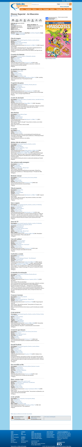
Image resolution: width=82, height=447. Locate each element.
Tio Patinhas (26, 84)
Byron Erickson (18, 347)
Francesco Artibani (19, 316)
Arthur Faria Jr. (18, 332)
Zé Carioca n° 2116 (28, 182)
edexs (54, 58)
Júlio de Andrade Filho (20, 242)
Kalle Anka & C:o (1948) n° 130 (30, 195)
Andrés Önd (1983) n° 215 (29, 262)
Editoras (35, 9)
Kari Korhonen (18, 41)
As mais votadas (50, 433)
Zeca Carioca (31, 177)
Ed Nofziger (17, 165)
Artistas (40, 9)
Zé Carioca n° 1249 (28, 62)
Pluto (22, 71)
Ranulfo (25, 296)
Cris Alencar (13, 34)
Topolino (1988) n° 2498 (29, 323)
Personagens (46, 9)
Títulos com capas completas (36, 438)
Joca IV (25, 381)
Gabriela (33, 56)
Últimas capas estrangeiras (36, 435)
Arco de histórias (14, 442)
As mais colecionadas (51, 434)
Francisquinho (25, 224)
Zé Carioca (19, 56)
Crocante (37, 366)
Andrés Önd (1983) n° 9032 (26, 151)
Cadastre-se (68, 1)
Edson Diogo (68, 446)
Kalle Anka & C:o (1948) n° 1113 (31, 119)
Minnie (25, 99)
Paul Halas (17, 257)
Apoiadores (23, 438)
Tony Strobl (17, 275)
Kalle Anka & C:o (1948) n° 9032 (23, 153)
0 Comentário (15, 16)
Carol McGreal (32, 382)
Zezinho (30, 40)
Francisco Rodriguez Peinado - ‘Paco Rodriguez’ (25, 258)
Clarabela (29, 99)
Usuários (52, 9)
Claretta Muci (21, 321)
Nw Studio (17, 193)
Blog (64, 9)
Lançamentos (28, 9)
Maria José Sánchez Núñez (21, 42)
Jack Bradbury (16, 399)
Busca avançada (34, 442)
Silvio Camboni (16, 318)
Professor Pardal (39, 314)
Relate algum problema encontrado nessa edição (21, 414)
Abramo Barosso (20, 226)
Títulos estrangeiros (14, 434)
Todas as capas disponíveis (36, 437)
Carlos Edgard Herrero (20, 87)
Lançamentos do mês (35, 440)
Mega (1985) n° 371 (28, 103)
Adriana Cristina (24, 228)
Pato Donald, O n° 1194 (29, 212)
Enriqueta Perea (19, 259)
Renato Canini (16, 58)
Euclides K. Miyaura (19, 208)
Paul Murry (15, 72)
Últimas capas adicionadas (36, 433)
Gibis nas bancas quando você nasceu (38, 443)
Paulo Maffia (22, 34)
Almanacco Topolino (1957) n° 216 (31, 279)
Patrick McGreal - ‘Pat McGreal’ (21, 382)
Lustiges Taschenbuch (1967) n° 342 (32, 388)
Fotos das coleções (24, 441)
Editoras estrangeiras (15, 437)
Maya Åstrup (17, 115)
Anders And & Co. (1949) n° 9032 (31, 150)
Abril (16, 24)
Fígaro (25, 114)
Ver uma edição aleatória (36, 444)
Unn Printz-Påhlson (19, 146)
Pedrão (35, 177)
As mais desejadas (50, 435)
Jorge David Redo (19, 192)
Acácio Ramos (19, 335)
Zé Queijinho (28, 56)
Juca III (28, 381)
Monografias (59, 9)
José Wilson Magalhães (35, 33)
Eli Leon (17, 178)
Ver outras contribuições (50, 416)
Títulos (22, 9)
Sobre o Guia (23, 434)
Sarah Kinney (17, 191)
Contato (68, 9)
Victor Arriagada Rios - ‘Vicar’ (21, 148)
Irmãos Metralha (14, 315)
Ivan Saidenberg (18, 57)
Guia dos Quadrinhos (63, 432)
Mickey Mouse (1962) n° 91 (30, 77)
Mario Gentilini (21, 232)
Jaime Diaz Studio (17, 166)
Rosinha (33, 366)
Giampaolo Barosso (19, 227)
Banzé (18, 130)
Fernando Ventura (18, 229)
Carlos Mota (16, 349)
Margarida (13, 206)
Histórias (12, 440)
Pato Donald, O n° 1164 (29, 91)
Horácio (33, 99)
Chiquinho (19, 224)
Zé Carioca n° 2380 (28, 374)
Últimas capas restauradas (36, 434)
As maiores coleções (50, 437)
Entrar (63, 1)
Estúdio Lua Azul (18, 44)
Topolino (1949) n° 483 (29, 233)
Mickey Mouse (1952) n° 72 (30, 405)
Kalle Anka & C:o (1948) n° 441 (30, 45)
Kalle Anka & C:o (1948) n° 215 (22, 264)
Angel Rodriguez (19, 117)
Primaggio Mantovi (19, 320)
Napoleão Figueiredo (20, 33)
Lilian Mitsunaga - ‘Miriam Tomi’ (22, 167)
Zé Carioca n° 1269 (28, 248)
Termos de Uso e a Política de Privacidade (18, 446)
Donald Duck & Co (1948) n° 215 (24, 263)
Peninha (31, 84)
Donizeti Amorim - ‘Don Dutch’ (22, 244)
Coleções (23, 439)
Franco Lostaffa (16, 228)
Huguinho (25, 40)
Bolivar (37, 40)
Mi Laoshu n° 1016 (28, 354)
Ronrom (35, 84)
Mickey (18, 71)
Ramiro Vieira (17, 418)
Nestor (23, 56)
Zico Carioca (25, 177)
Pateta (22, 255)
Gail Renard (19, 145)
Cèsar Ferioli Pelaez (19, 383)
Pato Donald (20, 40)
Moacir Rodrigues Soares (20, 334)
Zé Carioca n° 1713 (28, 339)
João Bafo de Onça (39, 99)
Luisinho (34, 40)
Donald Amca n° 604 (28, 302)
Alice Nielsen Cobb (22, 76)
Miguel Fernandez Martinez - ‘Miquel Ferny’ (24, 299)
